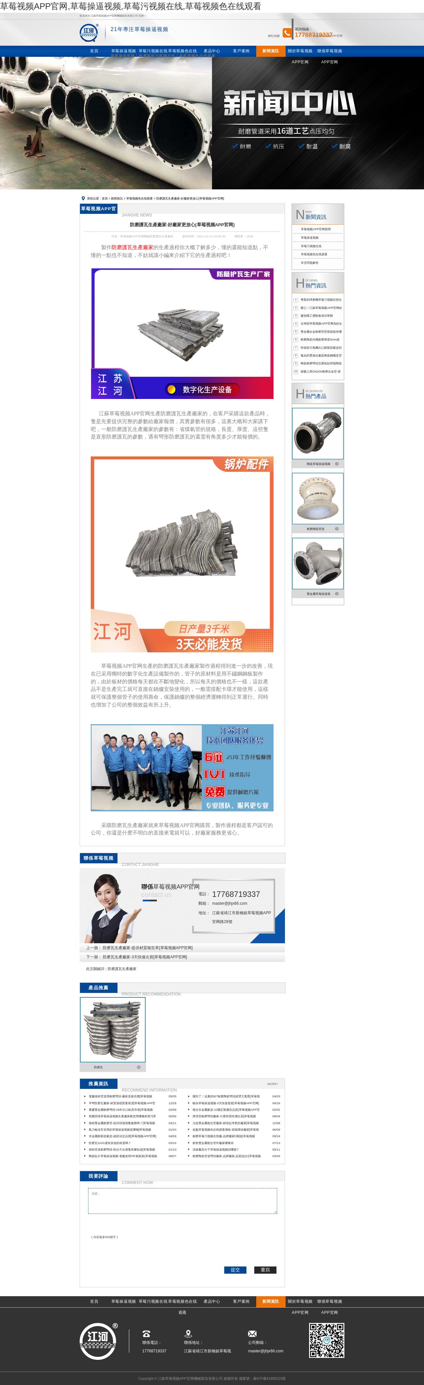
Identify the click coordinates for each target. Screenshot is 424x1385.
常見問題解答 (310, 262)
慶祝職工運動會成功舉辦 (317, 315)
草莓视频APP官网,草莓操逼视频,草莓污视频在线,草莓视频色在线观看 (130, 6)
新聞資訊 (117, 198)
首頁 (105, 198)
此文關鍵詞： (97, 969)
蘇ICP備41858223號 (269, 1378)
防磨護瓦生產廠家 (122, 969)
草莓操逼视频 (310, 237)
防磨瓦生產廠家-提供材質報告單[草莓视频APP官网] (148, 948)
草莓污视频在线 (311, 246)
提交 (235, 1269)
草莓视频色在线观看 (139, 198)
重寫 (265, 1269)
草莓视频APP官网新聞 (316, 229)
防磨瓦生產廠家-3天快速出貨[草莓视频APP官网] (145, 957)
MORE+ (272, 1084)
